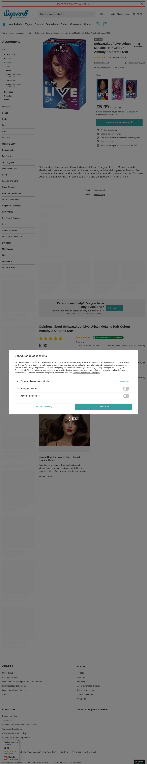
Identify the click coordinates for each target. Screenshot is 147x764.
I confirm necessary (43, 407)
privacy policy (77, 365)
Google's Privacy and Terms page (86, 373)
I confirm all (103, 407)
